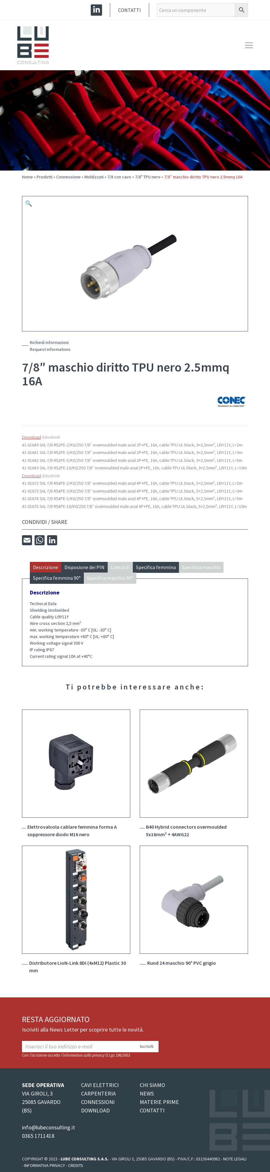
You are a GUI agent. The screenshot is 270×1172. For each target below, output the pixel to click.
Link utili (120, 567)
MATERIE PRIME (159, 1102)
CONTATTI (152, 1110)
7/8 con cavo (119, 177)
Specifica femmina (156, 567)
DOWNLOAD (95, 1110)
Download (31, 437)
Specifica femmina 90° (57, 578)
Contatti (129, 10)
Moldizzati (94, 177)
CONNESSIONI (98, 1102)
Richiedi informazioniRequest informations (50, 346)
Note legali (234, 1159)
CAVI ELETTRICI (100, 1085)
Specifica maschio (201, 567)
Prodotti (44, 177)
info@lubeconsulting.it (48, 1127)
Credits (75, 1165)
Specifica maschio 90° (110, 578)
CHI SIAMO (152, 1085)
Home (27, 177)
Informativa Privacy (44, 1165)
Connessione (68, 177)
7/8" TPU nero (147, 177)
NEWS (147, 1093)
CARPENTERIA (98, 1093)
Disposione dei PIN (84, 567)
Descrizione (45, 567)
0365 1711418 (38, 1135)
